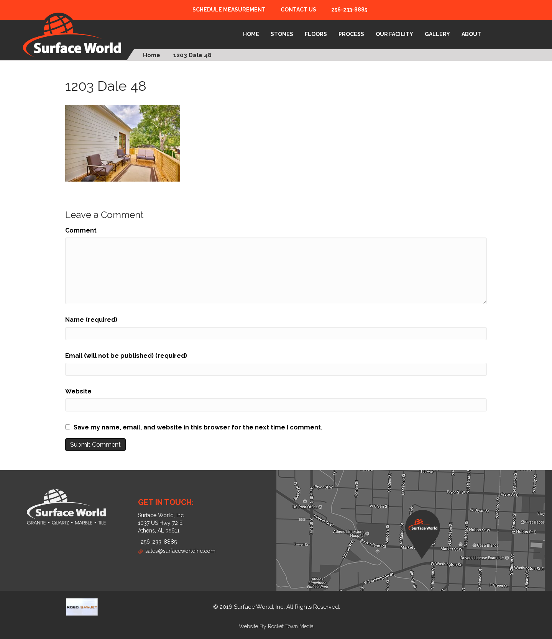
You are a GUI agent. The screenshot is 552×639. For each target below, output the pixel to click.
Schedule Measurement (229, 10)
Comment (81, 230)
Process (351, 34)
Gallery (437, 34)
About (471, 34)
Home (251, 34)
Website (78, 391)
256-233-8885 (349, 10)
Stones (282, 34)
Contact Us (298, 10)
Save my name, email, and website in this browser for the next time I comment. (198, 427)
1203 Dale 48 (192, 55)
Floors (316, 34)
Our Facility (394, 34)
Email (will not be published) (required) (126, 355)
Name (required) (91, 319)
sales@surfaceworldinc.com (176, 551)
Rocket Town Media (291, 626)
